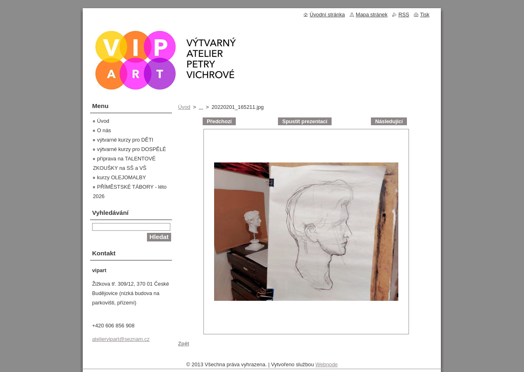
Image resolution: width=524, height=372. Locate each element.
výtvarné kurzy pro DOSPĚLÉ (131, 149)
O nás (104, 130)
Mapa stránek (372, 14)
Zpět (183, 343)
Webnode (326, 366)
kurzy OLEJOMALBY (121, 177)
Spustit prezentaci (304, 121)
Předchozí (219, 121)
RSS (403, 14)
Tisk (424, 14)
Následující (389, 121)
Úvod (184, 107)
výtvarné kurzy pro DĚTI (125, 140)
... (201, 107)
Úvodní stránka (327, 14)
